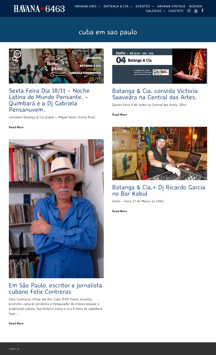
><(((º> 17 (14, 349)
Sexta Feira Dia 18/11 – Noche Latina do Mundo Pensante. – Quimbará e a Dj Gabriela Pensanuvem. (49, 99)
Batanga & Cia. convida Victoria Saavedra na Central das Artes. (155, 94)
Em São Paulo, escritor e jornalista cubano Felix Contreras (55, 288)
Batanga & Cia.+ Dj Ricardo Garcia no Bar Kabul (158, 190)
